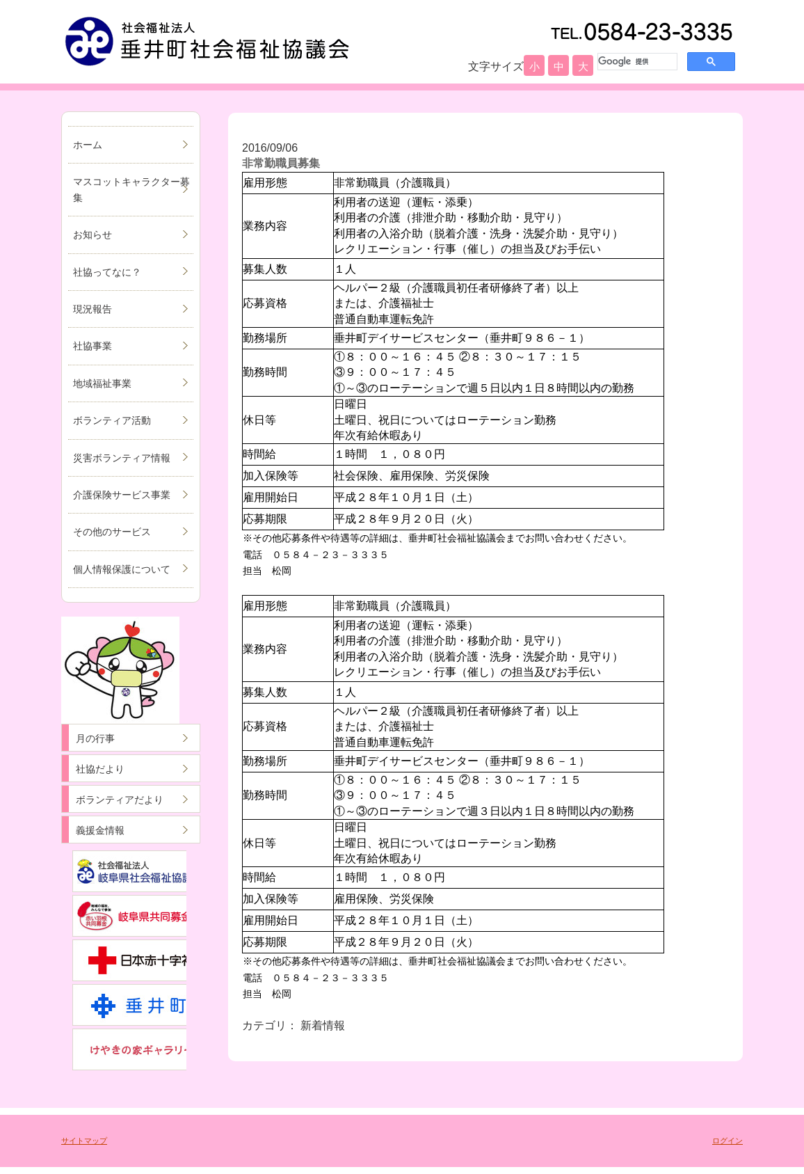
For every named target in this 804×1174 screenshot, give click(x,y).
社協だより (100, 769)
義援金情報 (100, 830)
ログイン (727, 1140)
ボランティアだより (119, 799)
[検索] (636, 61)
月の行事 (95, 738)
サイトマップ (84, 1140)
